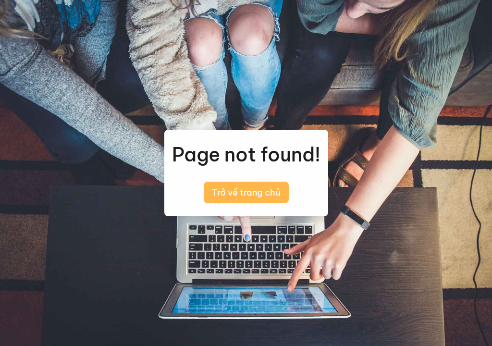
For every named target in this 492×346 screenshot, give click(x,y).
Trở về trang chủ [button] (246, 192)
